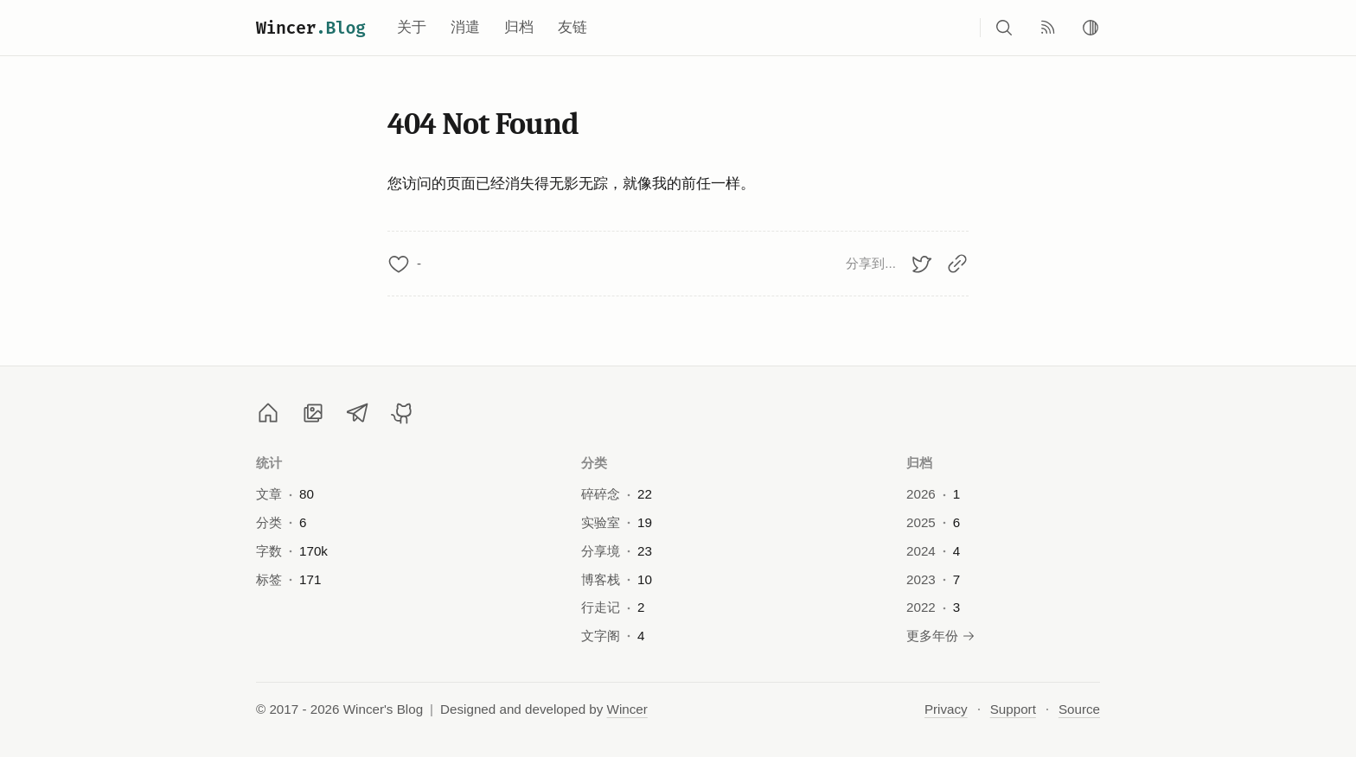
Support (1013, 709)
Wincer (311, 27)
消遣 (465, 27)
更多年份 (940, 635)
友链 (572, 27)
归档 (519, 27)
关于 (411, 27)
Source (1079, 709)
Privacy (946, 709)
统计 (269, 462)
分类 (594, 462)
